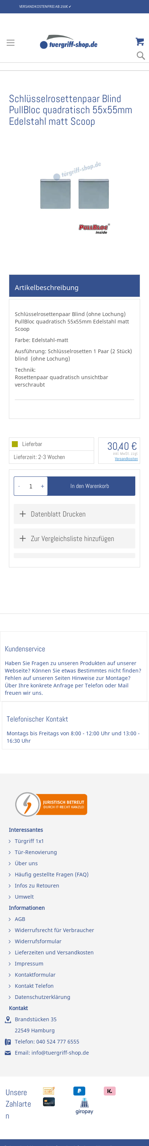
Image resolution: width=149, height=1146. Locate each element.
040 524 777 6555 (57, 1041)
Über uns (26, 863)
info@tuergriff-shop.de (60, 1052)
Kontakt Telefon (34, 985)
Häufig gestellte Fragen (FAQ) (52, 874)
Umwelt (24, 896)
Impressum (29, 963)
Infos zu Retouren (37, 885)
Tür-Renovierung (36, 852)
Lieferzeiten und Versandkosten (54, 952)
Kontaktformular (35, 974)
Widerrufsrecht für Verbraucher (54, 930)
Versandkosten (126, 458)
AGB (20, 918)
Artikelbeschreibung (47, 287)
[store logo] (74, 42)
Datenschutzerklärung (42, 996)
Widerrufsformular (38, 941)
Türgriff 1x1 (29, 840)
